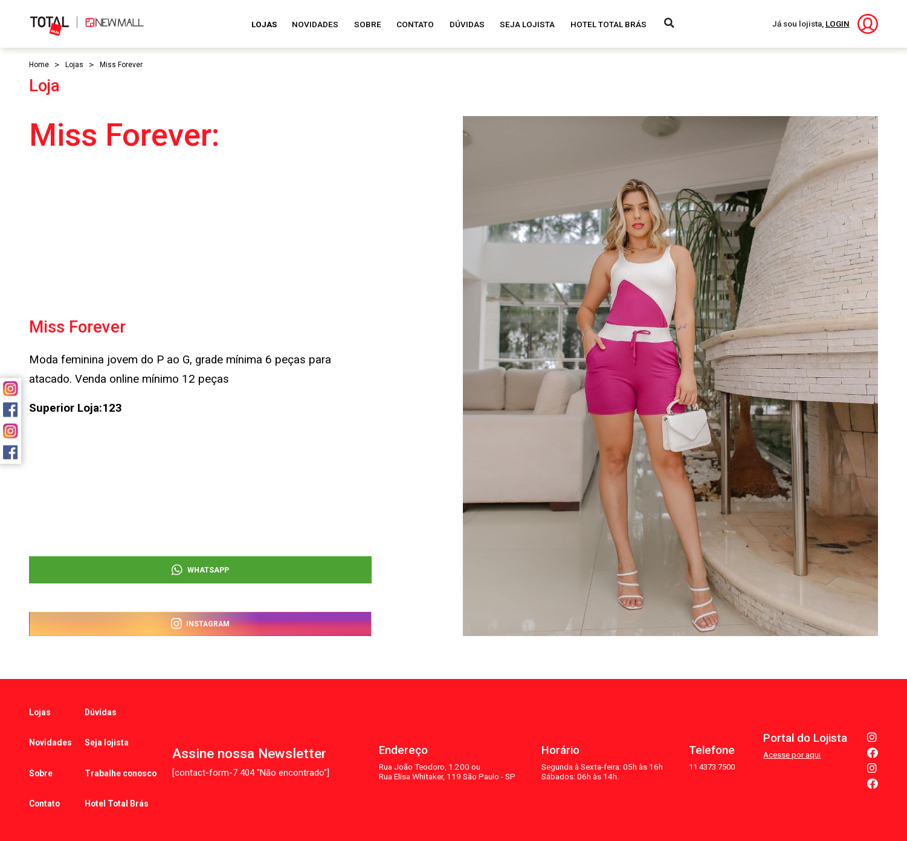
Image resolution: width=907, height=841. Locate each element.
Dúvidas (467, 24)
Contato (415, 24)
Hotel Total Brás (608, 24)
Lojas (264, 24)
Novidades (315, 24)
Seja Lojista (527, 24)
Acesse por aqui (792, 736)
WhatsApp (200, 563)
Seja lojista (107, 729)
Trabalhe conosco (121, 750)
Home (39, 64)
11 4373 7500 (710, 748)
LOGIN (837, 23)
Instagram (200, 623)
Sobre (367, 24)
